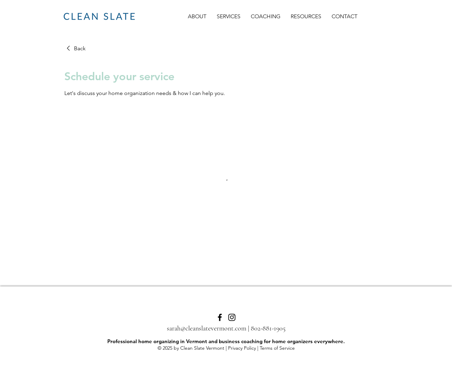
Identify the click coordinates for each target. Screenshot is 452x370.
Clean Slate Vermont (202, 348)
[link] (75, 48)
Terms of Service (277, 348)
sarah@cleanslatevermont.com (206, 328)
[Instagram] (232, 317)
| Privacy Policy (240, 348)
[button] (229, 16)
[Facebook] (220, 317)
